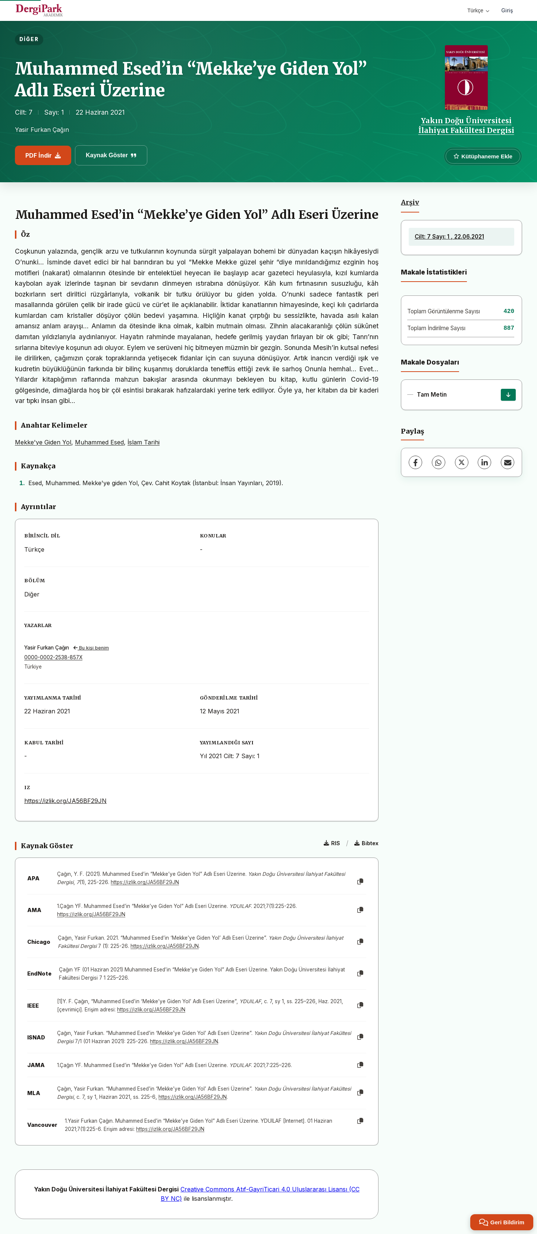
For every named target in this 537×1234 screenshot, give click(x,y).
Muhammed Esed (99, 442)
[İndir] (508, 395)
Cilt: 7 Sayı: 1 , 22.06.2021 (449, 236)
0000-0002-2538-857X (53, 657)
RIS (332, 843)
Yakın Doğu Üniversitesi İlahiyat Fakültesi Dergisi (466, 125)
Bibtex (366, 843)
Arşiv (410, 202)
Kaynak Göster (111, 155)
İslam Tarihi (144, 442)
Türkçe (478, 10)
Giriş (507, 10)
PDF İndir (43, 155)
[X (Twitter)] (461, 462)
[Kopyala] (360, 881)
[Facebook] (415, 462)
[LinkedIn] (484, 462)
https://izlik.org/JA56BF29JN (65, 800)
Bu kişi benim (91, 648)
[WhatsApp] (438, 462)
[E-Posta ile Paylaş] (507, 462)
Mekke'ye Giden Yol (43, 442)
